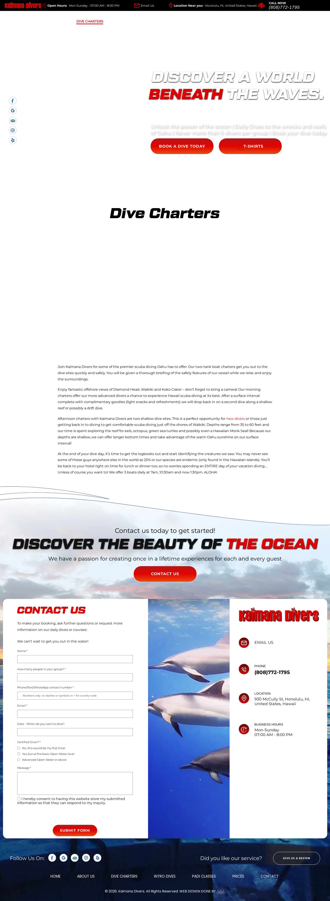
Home (22, 21)
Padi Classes (168, 21)
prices (238, 876)
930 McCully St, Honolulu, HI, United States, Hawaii (282, 701)
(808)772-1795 (284, 7)
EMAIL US (263, 642)
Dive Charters (89, 21)
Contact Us (234, 21)
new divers (235, 419)
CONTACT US (165, 573)
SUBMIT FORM (75, 830)
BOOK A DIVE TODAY (182, 146)
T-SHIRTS (250, 146)
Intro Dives (129, 21)
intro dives (165, 876)
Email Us (147, 6)
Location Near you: (215, 6)
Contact (270, 876)
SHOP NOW (298, 21)
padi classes (204, 876)
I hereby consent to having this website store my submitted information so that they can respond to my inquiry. (71, 801)
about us (86, 876)
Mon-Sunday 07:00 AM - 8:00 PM (273, 732)
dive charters (124, 876)
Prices (202, 21)
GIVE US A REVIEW (296, 858)
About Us (52, 21)
